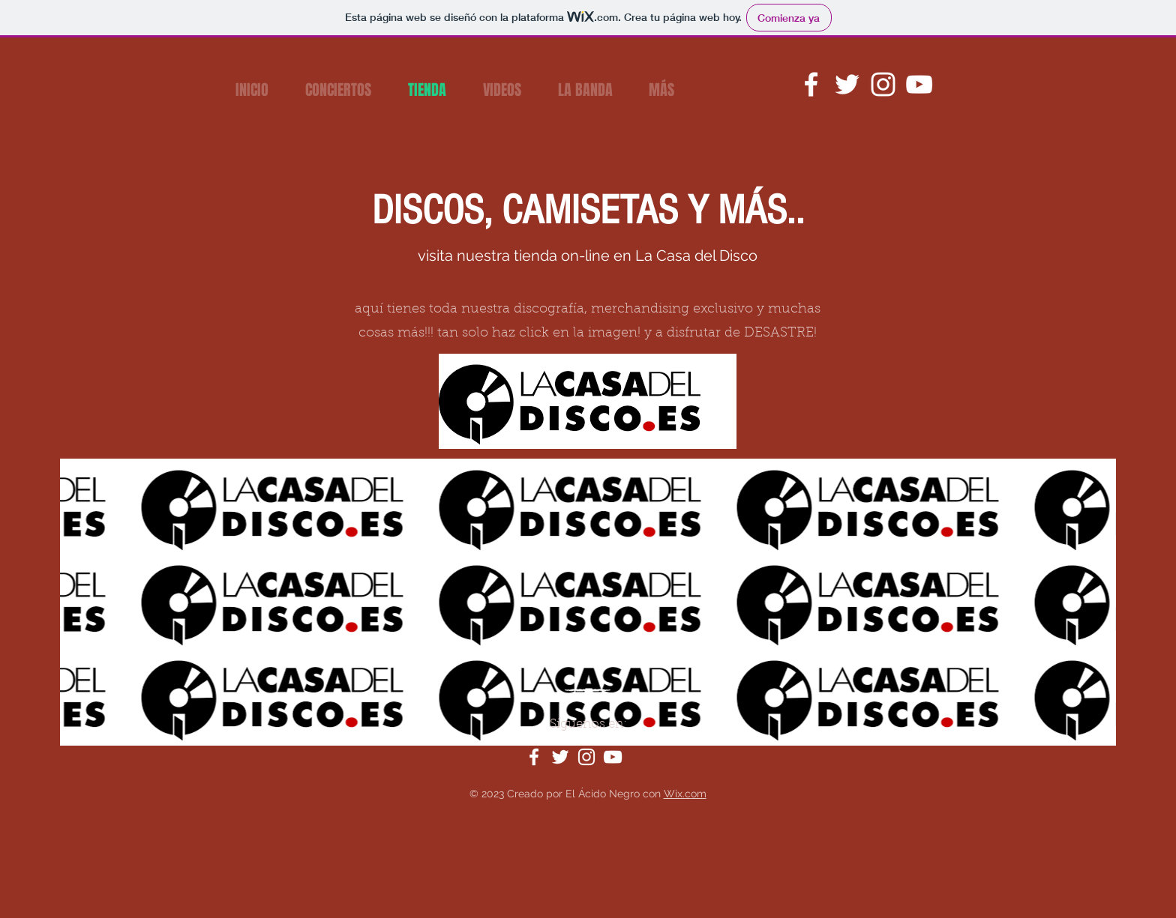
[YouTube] (919, 84)
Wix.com (685, 794)
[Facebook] (811, 84)
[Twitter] (847, 84)
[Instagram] (883, 84)
